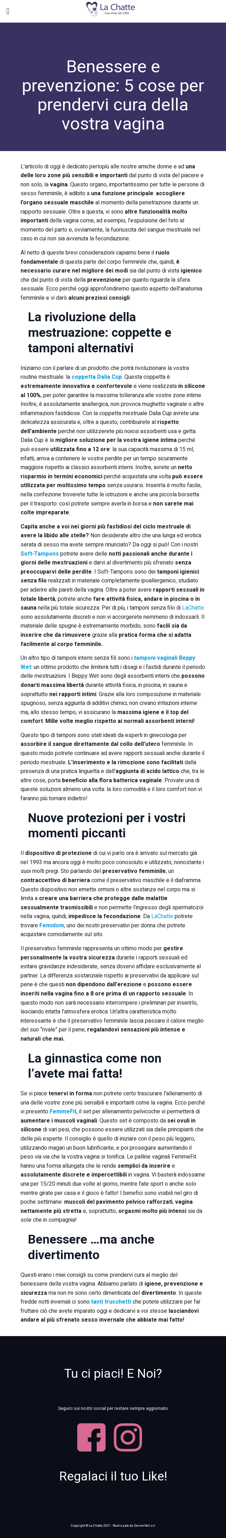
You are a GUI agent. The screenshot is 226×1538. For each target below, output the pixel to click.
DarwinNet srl (144, 1525)
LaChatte (193, 608)
